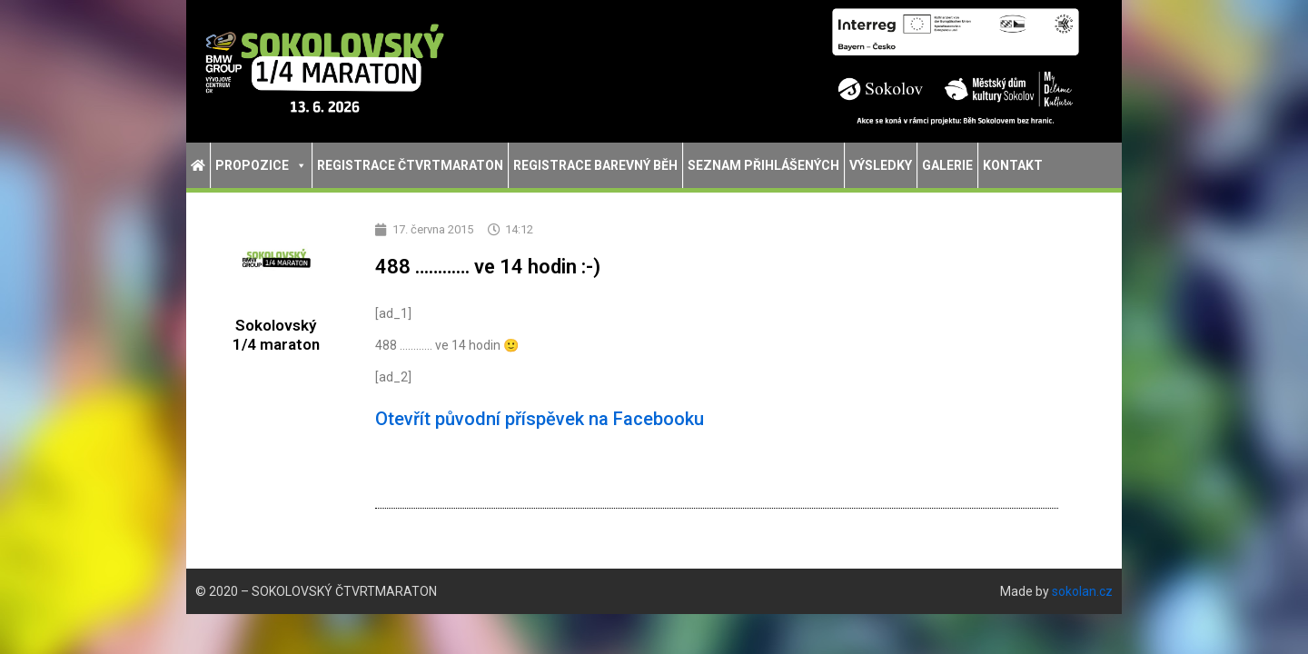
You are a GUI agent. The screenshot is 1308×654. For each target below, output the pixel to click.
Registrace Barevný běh (595, 165)
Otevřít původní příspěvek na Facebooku (539, 419)
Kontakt (1013, 165)
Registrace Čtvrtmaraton (410, 165)
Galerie (947, 165)
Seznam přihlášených (763, 165)
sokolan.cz (1082, 591)
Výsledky (880, 165)
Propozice (261, 165)
